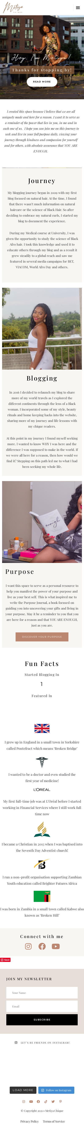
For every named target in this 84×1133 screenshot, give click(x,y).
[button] (78, 7)
